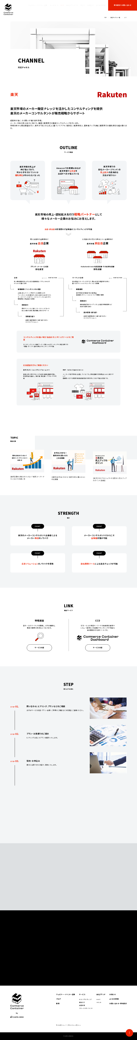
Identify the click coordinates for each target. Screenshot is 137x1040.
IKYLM (98, 1002)
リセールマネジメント (86, 1008)
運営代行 (82, 1002)
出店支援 (82, 1005)
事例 (62, 5)
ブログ (82, 5)
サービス (53, 5)
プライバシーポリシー (74, 1025)
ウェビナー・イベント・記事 (37, 5)
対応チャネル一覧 (115, 17)
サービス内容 (39, 651)
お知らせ (90, 5)
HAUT (98, 999)
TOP (105, 17)
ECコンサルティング (85, 999)
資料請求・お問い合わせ (122, 5)
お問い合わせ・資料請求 (118, 1003)
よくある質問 (100, 5)
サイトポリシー (60, 1025)
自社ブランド (71, 5)
